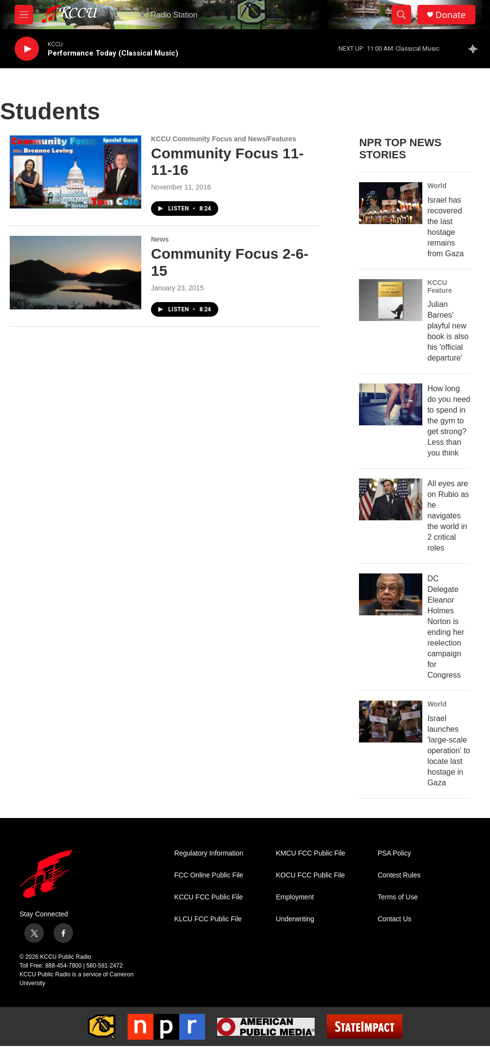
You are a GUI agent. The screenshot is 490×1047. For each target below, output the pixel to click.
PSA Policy (394, 853)
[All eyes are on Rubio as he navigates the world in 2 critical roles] (390, 499)
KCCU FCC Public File (208, 897)
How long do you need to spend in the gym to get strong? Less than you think (448, 420)
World (436, 186)
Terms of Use (397, 897)
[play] (27, 49)
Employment (295, 897)
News (160, 239)
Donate (450, 15)
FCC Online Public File (209, 875)
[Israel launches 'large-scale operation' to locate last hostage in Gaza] (390, 721)
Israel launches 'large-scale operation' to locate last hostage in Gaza (448, 750)
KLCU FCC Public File (208, 919)
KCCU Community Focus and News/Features (223, 139)
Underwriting (295, 919)
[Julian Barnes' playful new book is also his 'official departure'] (390, 300)
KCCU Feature (439, 286)
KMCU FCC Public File (310, 853)
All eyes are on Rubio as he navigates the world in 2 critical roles (448, 515)
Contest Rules (398, 875)
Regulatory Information (209, 853)
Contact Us (394, 919)
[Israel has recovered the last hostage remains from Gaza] (390, 203)
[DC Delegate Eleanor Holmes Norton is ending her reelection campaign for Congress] (390, 594)
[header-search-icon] (401, 14)
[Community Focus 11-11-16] (75, 172)
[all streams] (475, 48)
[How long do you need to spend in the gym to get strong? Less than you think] (390, 404)
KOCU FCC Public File (310, 875)
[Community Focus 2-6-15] (75, 272)
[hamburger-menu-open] (24, 14)
